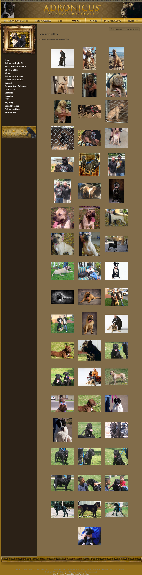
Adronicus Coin (82, 572)
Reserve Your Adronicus (100, 569)
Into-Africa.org (70, 572)
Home (18, 569)
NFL (54, 572)
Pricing (88, 569)
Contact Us (113, 569)
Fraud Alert (92, 572)
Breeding (48, 572)
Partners (121, 569)
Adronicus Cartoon (65, 569)
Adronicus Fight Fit (28, 569)
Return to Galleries (124, 29)
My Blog (60, 572)
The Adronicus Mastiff (43, 569)
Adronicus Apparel (79, 569)
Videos (55, 569)
